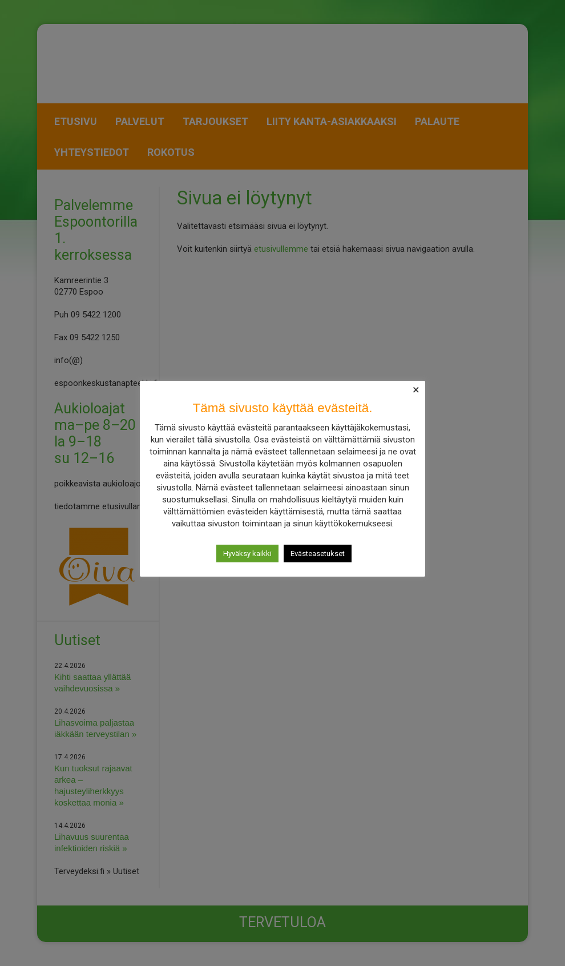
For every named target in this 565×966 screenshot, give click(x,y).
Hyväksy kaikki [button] (247, 553)
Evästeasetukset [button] (317, 553)
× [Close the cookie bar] (416, 390)
